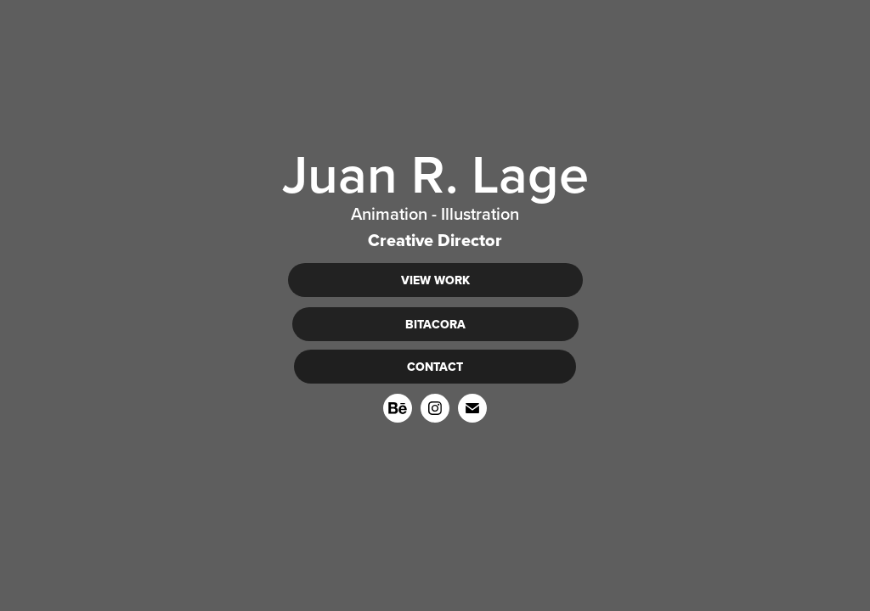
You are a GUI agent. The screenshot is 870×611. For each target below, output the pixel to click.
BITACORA (435, 324)
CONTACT (435, 366)
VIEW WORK (435, 280)
